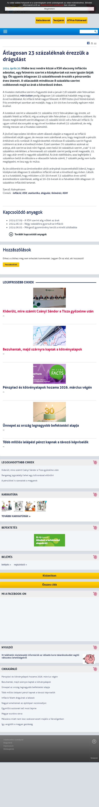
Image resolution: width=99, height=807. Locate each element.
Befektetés (9, 527)
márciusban (26, 95)
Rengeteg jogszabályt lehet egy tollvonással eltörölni (28, 475)
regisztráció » (20, 564)
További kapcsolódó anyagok (31, 234)
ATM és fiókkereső (77, 20)
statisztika (34, 193)
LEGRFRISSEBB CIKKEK (18, 282)
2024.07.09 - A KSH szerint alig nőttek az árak (34, 220)
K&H (65, 193)
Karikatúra (10, 494)
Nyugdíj (7, 647)
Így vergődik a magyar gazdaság (17, 724)
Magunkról (7, 743)
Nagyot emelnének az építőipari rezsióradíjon (24, 703)
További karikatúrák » (16, 516)
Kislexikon (49, 575)
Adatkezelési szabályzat (13, 740)
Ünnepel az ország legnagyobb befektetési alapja (26, 687)
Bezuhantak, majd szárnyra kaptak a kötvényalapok (26, 682)
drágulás (45, 193)
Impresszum (8, 746)
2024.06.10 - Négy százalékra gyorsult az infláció (36, 223)
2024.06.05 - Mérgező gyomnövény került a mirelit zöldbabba (43, 227)
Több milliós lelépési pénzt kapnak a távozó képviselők (28, 692)
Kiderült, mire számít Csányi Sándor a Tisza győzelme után (30, 470)
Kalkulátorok (43, 20)
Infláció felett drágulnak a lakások (18, 698)
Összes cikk (49, 584)
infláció (17, 193)
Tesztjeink (58, 20)
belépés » (6, 564)
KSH (24, 193)
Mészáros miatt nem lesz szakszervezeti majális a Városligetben (33, 719)
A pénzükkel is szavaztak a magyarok (19, 480)
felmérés (56, 193)
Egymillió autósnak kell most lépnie (19, 708)
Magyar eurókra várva (12, 713)
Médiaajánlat (8, 749)
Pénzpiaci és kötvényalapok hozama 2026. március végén (30, 676)
